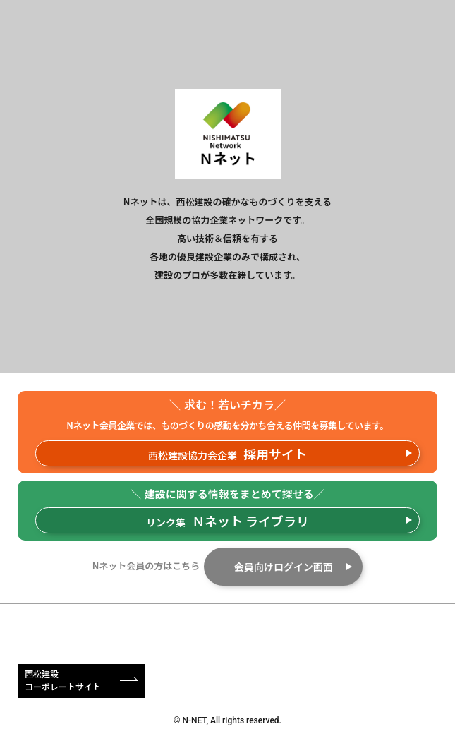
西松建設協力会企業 (227, 454)
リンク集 (227, 521)
